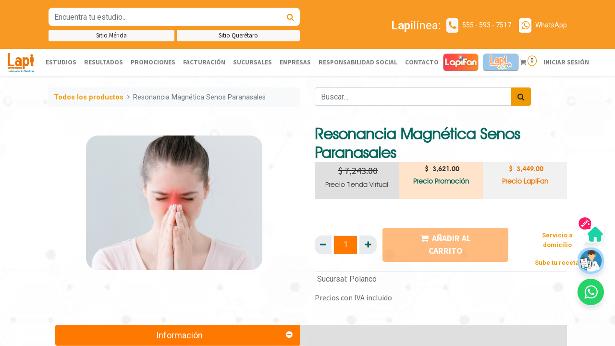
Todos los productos (88, 97)
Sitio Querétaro (238, 35)
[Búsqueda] (290, 17)
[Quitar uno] (323, 244)
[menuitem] (61, 62)
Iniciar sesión (566, 62)
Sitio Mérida (111, 35)
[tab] (177, 335)
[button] (591, 292)
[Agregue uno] (367, 244)
